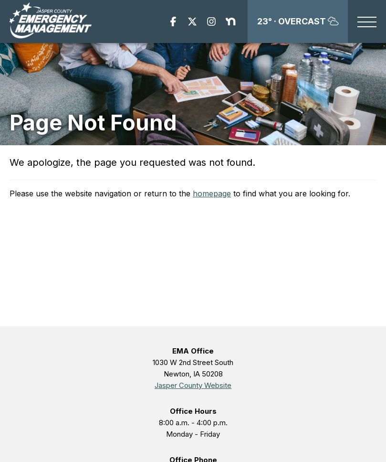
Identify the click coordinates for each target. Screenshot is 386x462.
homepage (212, 193)
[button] (367, 23)
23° (298, 21)
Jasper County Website (193, 385)
